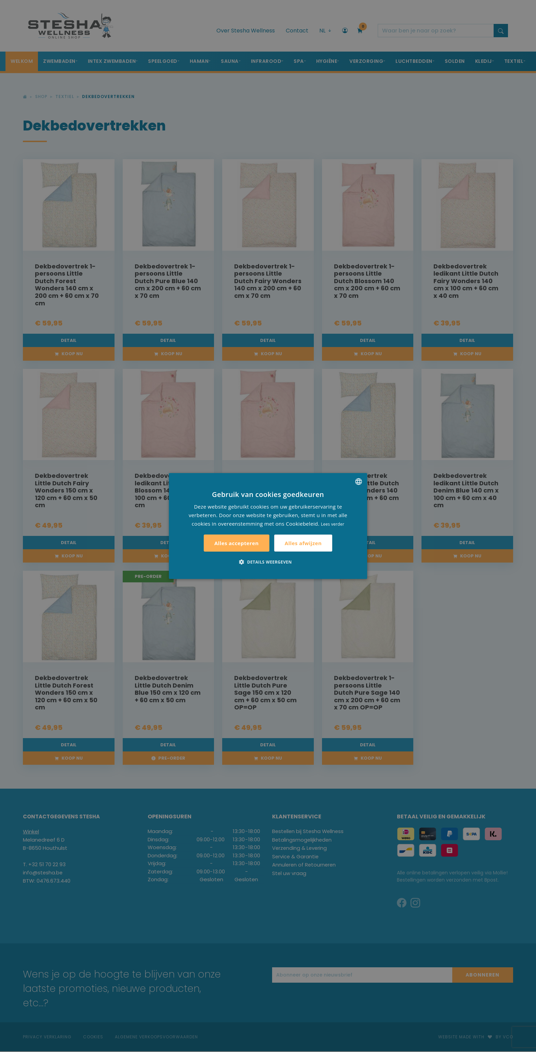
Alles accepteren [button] (236, 543)
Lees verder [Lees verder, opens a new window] (333, 524)
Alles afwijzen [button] (303, 543)
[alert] (268, 526)
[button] (268, 561)
